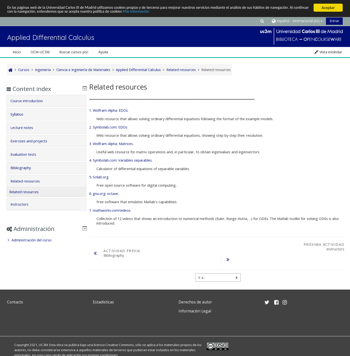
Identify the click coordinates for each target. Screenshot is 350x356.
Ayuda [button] (103, 52)
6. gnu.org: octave (103, 193)
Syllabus (20, 114)
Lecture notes (25, 127)
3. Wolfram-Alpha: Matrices (111, 143)
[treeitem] (46, 240)
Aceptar (328, 7)
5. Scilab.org (99, 177)
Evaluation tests (27, 154)
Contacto (15, 302)
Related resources (28, 181)
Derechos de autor (195, 302)
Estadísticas (103, 302)
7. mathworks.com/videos (109, 210)
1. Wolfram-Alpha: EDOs (108, 110)
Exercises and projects (32, 141)
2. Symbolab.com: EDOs (108, 127)
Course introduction (30, 101)
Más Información (166, 12)
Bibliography (24, 167)
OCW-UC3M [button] (40, 52)
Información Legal (195, 311)
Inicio (17, 52)
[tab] (46, 101)
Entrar (334, 20)
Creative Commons (119, 345)
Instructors (23, 204)
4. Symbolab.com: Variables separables (120, 160)
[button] (262, 20)
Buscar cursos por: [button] (74, 52)
